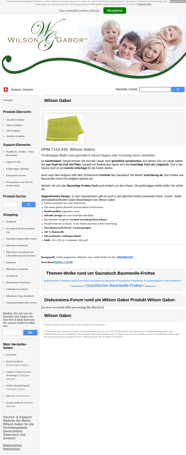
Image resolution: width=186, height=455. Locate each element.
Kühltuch (11, 262)
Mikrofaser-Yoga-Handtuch (20, 296)
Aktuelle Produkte (15, 119)
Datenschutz (144, 4)
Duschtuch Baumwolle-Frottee (21, 238)
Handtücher (125, 257)
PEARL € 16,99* (63, 262)
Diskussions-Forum (15, 175)
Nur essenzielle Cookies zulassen (79, 10)
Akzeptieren (114, 10)
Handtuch (11, 221)
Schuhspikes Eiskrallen (18, 375)
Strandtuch (11, 275)
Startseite (121, 89)
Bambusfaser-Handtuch (18, 282)
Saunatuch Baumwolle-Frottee (21, 302)
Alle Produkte (13, 130)
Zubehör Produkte (15, 136)
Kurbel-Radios (18, 395)
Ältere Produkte (14, 125)
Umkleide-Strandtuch (17, 289)
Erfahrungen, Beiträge (17, 168)
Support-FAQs (13, 162)
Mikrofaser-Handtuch (17, 269)
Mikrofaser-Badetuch (17, 245)
